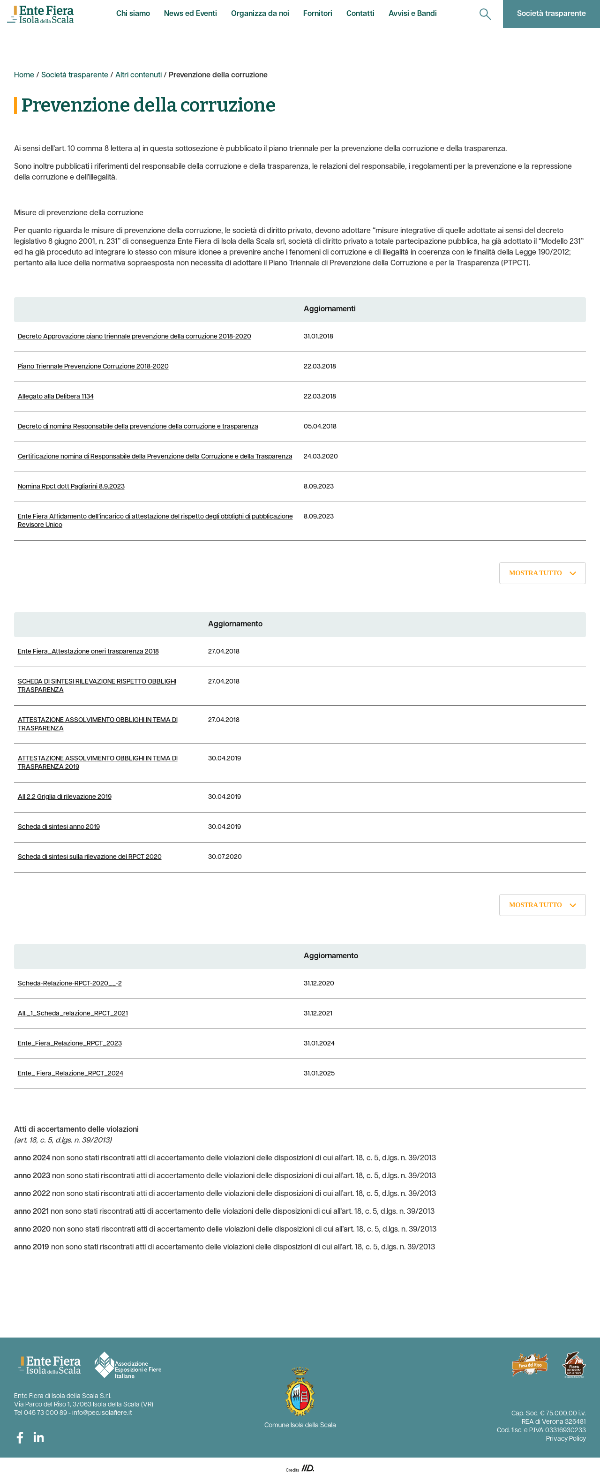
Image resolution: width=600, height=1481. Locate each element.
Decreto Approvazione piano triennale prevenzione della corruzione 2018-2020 (134, 336)
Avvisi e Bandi (413, 14)
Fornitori (317, 14)
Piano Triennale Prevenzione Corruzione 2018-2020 (93, 366)
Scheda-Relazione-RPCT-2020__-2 (70, 983)
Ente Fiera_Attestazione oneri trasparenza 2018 (88, 651)
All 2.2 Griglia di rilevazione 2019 (65, 797)
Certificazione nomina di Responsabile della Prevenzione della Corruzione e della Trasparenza (155, 456)
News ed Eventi (190, 14)
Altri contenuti (138, 75)
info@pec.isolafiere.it (102, 1413)
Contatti (360, 14)
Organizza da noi (260, 14)
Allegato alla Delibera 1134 (56, 396)
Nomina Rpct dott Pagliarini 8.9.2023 (71, 486)
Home (24, 75)
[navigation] (485, 14)
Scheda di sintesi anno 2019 (59, 827)
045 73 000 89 (45, 1413)
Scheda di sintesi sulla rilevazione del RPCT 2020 (90, 857)
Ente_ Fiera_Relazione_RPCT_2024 (70, 1073)
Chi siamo (133, 14)
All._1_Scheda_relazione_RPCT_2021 (73, 1013)
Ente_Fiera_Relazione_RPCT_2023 (70, 1043)
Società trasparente (551, 14)
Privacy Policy (566, 1439)
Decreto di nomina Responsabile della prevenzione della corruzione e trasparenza (138, 426)
